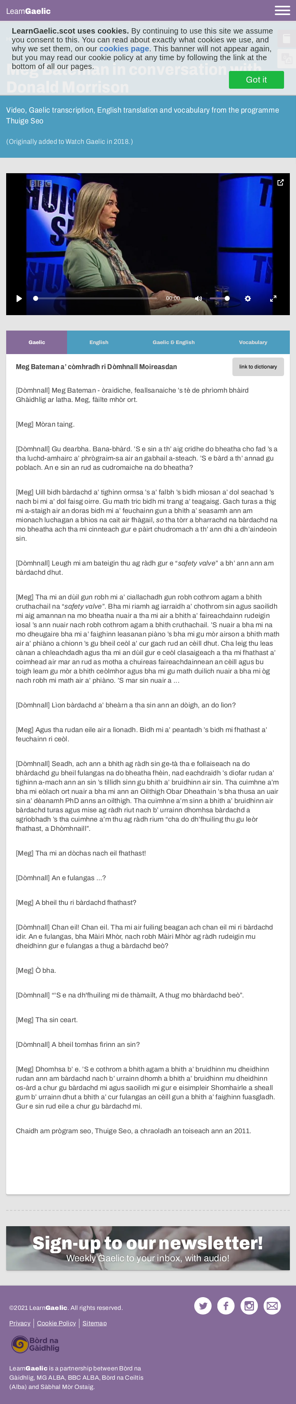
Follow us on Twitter (203, 1306)
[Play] (19, 298)
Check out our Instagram (249, 1306)
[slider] (95, 298)
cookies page (124, 48)
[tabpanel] (148, 774)
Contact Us (272, 1306)
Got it (256, 79)
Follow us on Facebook (226, 1306)
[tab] (36, 342)
